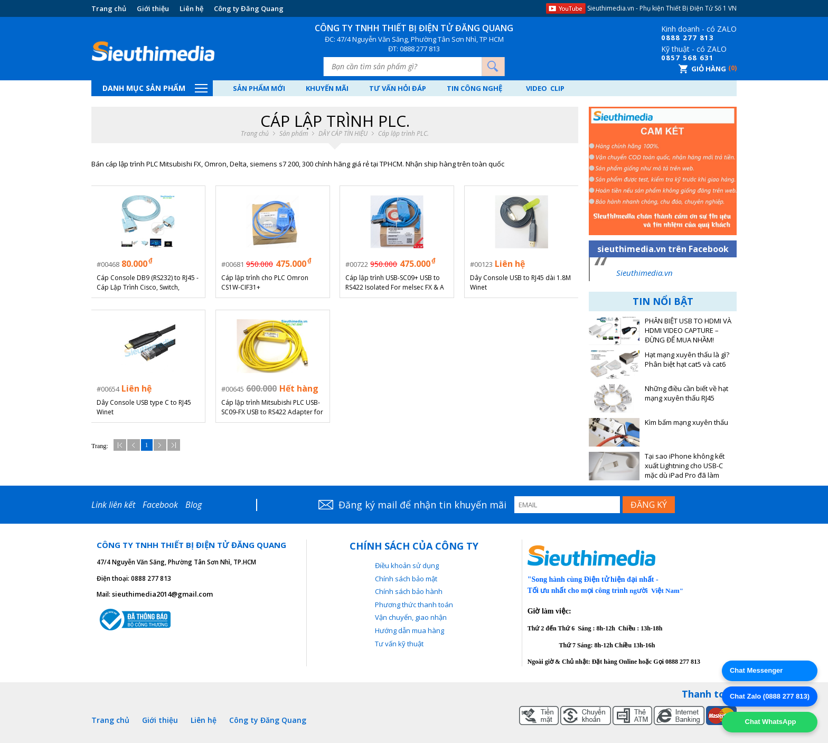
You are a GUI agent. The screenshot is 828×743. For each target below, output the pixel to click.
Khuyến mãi (330, 88)
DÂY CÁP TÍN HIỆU (343, 133)
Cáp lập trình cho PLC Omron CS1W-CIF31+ (265, 282)
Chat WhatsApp (769, 722)
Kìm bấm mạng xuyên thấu (686, 422)
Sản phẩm (293, 133)
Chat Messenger (756, 670)
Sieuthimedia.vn (644, 272)
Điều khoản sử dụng (407, 565)
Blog (193, 504)
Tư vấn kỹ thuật (399, 643)
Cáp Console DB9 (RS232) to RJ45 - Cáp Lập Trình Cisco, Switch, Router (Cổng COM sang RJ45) (148, 282)
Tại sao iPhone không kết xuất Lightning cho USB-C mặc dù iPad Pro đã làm (684, 466)
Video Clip (554, 88)
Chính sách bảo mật (406, 578)
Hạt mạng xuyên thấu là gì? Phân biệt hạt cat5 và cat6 (687, 359)
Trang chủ (108, 8)
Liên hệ (191, 8)
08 (666, 37)
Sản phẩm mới (260, 88)
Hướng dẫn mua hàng (409, 630)
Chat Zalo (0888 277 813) (770, 696)
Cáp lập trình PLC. (403, 133)
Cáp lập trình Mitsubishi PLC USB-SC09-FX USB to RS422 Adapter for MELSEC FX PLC (273, 406)
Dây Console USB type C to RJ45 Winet (144, 406)
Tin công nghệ (482, 88)
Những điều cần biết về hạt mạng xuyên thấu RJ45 (686, 393)
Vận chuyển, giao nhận (411, 617)
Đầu (120, 444)
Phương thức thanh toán (414, 604)
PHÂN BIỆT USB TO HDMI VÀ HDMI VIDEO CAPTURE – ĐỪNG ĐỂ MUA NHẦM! (688, 331)
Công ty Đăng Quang (249, 8)
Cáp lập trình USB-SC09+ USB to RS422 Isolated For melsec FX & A (395, 282)
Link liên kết (113, 504)
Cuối (173, 444)
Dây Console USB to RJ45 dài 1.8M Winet (521, 282)
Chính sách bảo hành (409, 591)
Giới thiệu (153, 8)
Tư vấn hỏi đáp (402, 88)
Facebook (160, 504)
